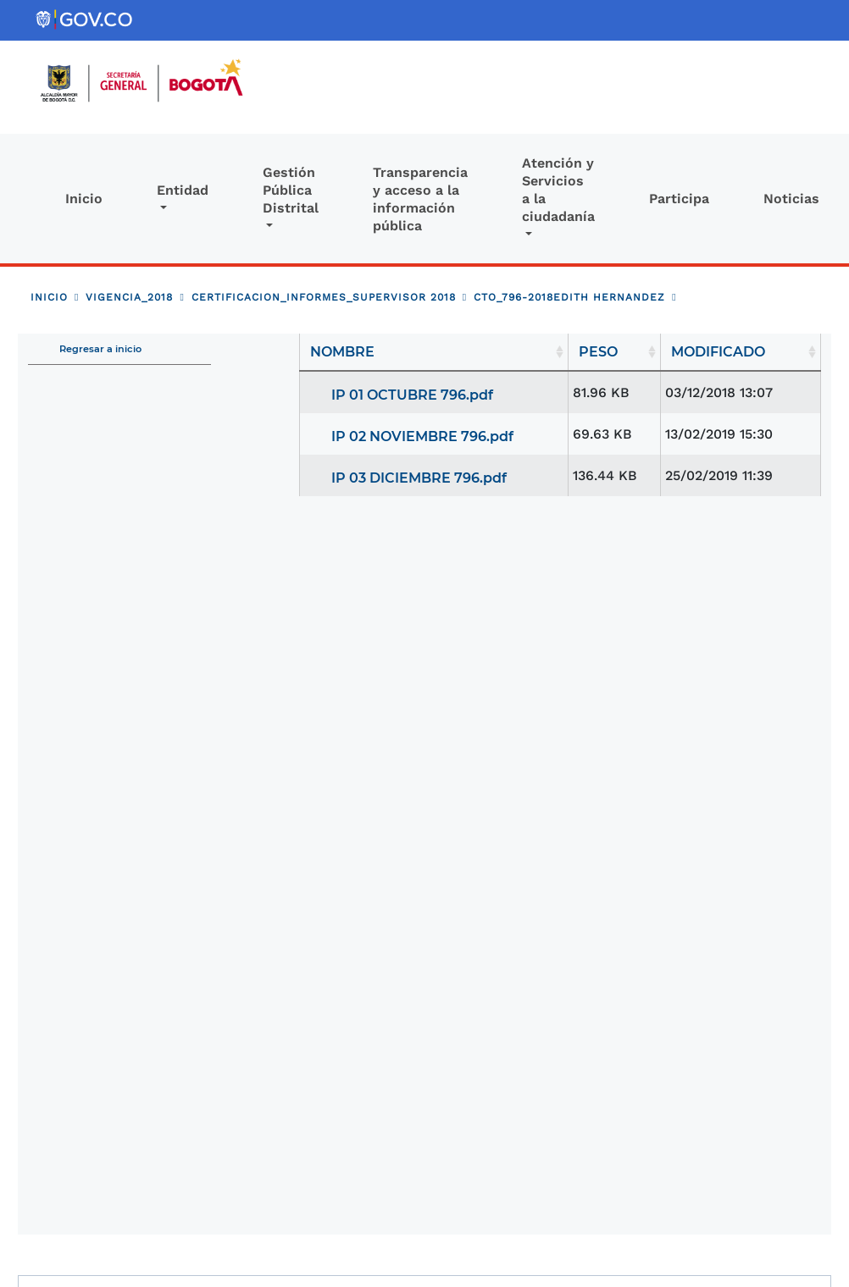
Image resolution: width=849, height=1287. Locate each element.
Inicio (84, 199)
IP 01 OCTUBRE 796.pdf (412, 395)
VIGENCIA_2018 (129, 297)
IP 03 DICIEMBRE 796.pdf (419, 478)
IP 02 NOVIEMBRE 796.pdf (422, 436)
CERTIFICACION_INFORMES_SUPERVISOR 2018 (323, 297)
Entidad (182, 190)
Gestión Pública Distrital (291, 190)
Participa (679, 199)
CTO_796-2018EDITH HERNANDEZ (569, 297)
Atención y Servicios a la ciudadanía (558, 189)
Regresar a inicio (100, 349)
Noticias (791, 199)
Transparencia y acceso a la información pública (420, 199)
